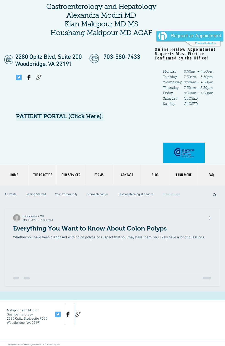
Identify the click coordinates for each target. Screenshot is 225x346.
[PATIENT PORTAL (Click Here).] (59, 116)
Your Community (66, 194)
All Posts (11, 194)
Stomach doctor (97, 194)
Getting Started (36, 194)
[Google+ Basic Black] (39, 77)
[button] (183, 175)
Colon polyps (171, 194)
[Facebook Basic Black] (29, 77)
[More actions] (211, 218)
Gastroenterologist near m (136, 194)
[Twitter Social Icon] (19, 77)
